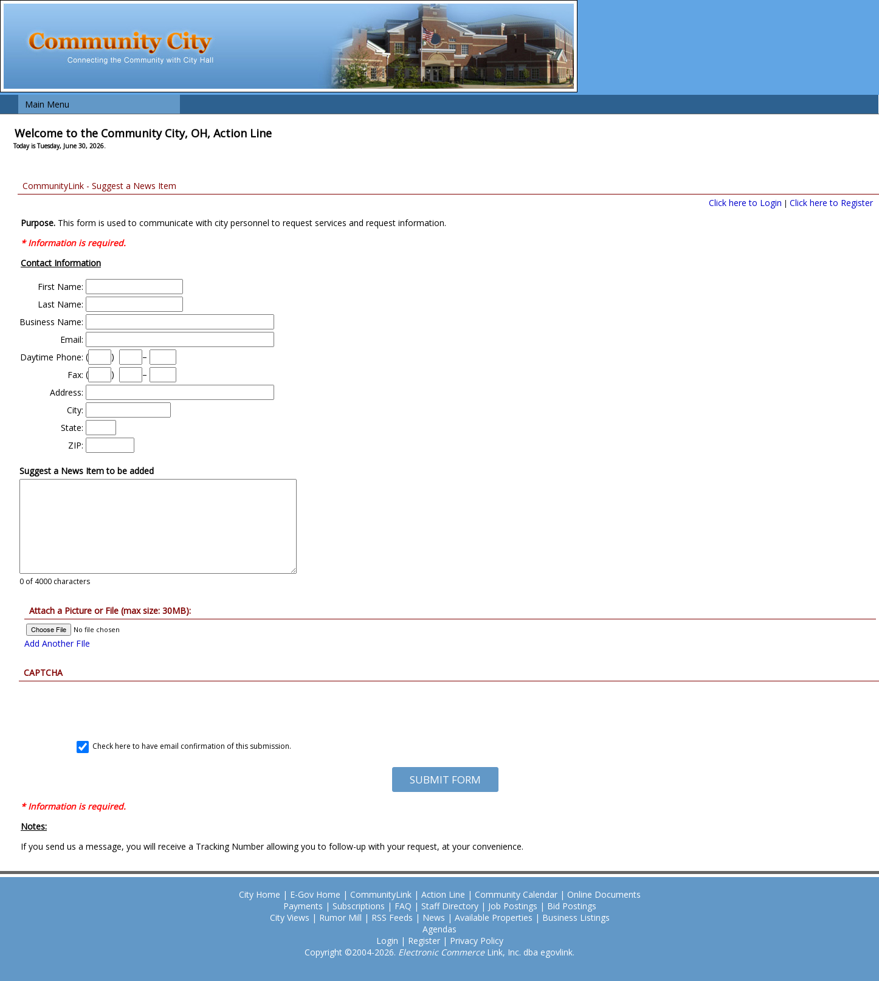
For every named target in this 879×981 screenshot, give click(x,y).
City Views (289, 917)
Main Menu (47, 104)
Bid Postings (571, 906)
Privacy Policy (476, 940)
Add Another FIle (57, 643)
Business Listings (576, 917)
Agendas (439, 929)
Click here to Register (831, 202)
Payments (303, 906)
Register (424, 940)
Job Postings (512, 906)
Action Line (443, 894)
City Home (259, 894)
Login (387, 940)
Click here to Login (745, 202)
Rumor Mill (340, 917)
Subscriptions (359, 906)
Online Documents (604, 894)
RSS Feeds (392, 917)
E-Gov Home (315, 894)
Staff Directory (449, 906)
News (433, 917)
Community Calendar (516, 894)
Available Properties (494, 917)
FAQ (403, 906)
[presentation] (445, 705)
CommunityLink (381, 894)
